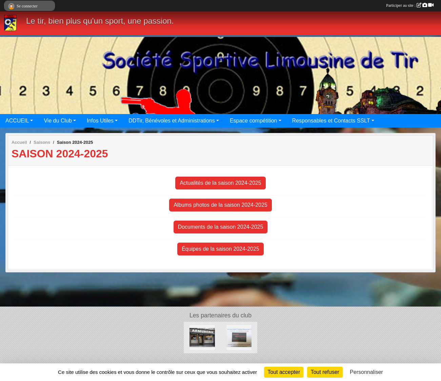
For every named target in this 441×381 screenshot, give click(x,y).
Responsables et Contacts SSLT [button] (331, 121)
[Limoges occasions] (239, 337)
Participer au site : (410, 5)
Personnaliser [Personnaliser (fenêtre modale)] (366, 372)
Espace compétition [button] (253, 121)
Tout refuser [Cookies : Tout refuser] (324, 372)
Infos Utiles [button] (100, 121)
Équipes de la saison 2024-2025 (220, 249)
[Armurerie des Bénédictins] (202, 337)
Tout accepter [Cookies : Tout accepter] (283, 372)
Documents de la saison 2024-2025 (220, 227)
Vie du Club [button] (58, 121)
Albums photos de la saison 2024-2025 (220, 205)
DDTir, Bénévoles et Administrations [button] (171, 121)
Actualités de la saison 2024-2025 (220, 183)
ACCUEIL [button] (17, 121)
